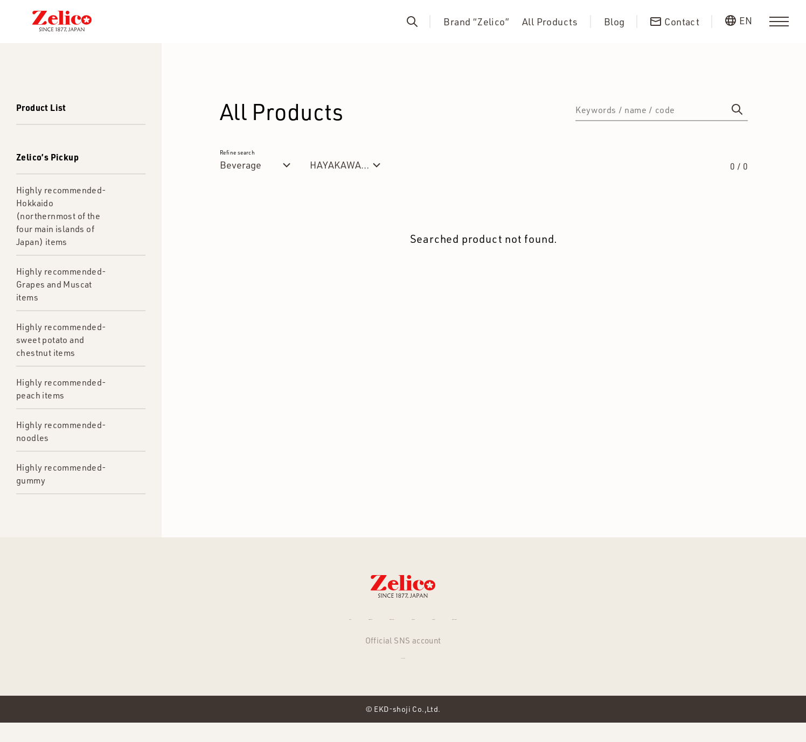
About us (437, 623)
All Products (550, 21)
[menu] (779, 21)
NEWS (230, 623)
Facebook (403, 672)
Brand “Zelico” (476, 21)
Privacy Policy (558, 623)
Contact (491, 623)
